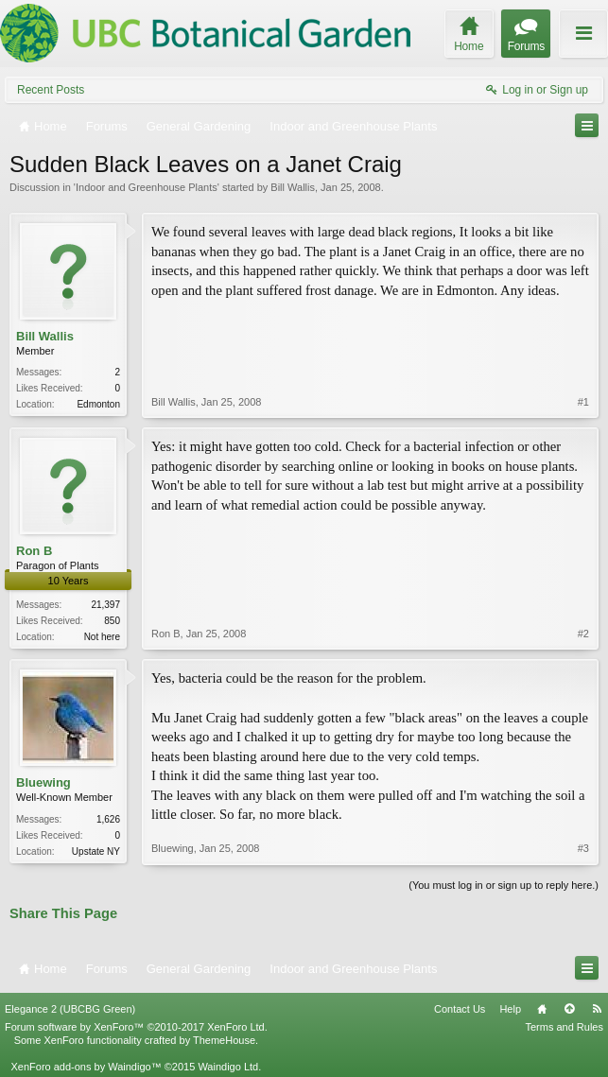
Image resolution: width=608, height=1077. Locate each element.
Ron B (34, 551)
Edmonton (98, 404)
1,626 (108, 819)
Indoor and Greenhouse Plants (146, 187)
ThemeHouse (224, 1040)
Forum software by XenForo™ (136, 1027)
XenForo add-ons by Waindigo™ (85, 1066)
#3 (583, 848)
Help (510, 1009)
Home (541, 1009)
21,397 (105, 604)
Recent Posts (50, 89)
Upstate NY (96, 851)
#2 (583, 633)
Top (569, 1009)
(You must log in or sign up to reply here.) (503, 885)
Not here (102, 637)
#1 (583, 402)
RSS (596, 1009)
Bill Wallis (292, 187)
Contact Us (459, 1009)
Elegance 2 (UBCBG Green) (70, 1009)
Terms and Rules (564, 1027)
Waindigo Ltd (228, 1066)
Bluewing (43, 782)
